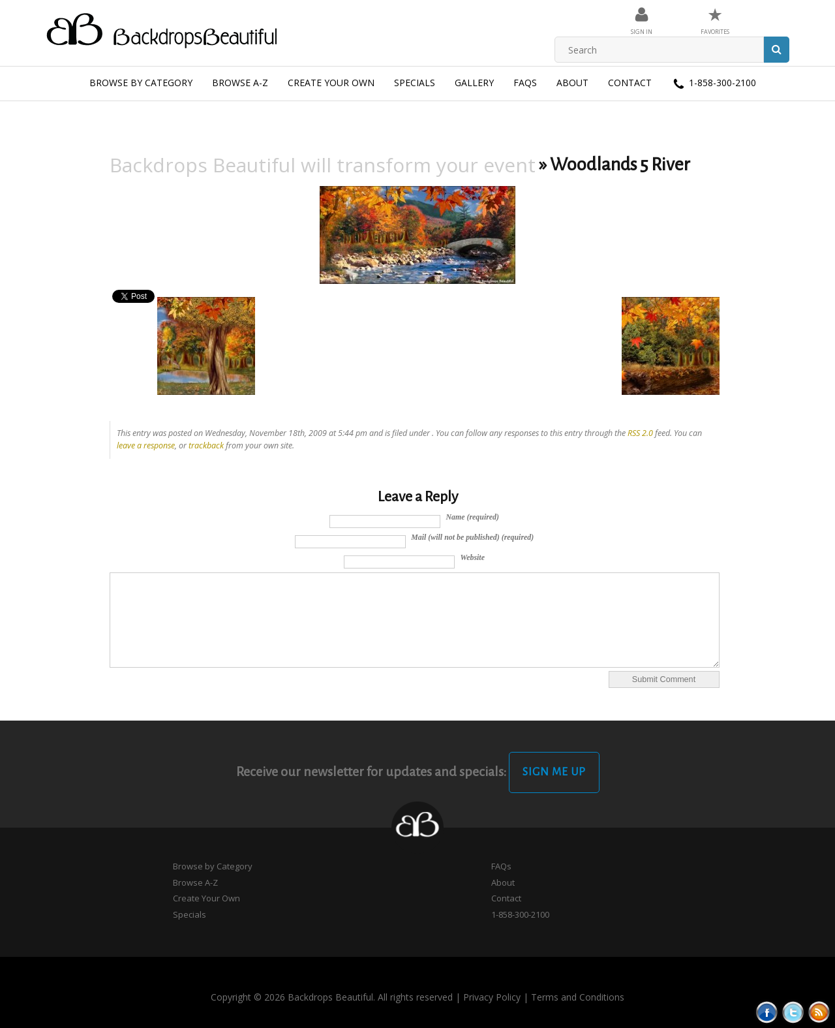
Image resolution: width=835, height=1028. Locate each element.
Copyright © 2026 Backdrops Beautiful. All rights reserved (332, 997)
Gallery (474, 82)
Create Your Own (331, 82)
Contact (630, 82)
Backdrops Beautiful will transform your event (323, 164)
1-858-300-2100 (713, 83)
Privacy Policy (492, 997)
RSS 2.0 (640, 433)
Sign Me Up (554, 772)
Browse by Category (140, 82)
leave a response (146, 445)
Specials (414, 82)
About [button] (572, 82)
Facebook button (767, 1012)
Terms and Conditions (577, 997)
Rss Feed (819, 1012)
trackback (206, 445)
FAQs (525, 82)
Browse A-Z (240, 82)
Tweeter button (793, 1012)
